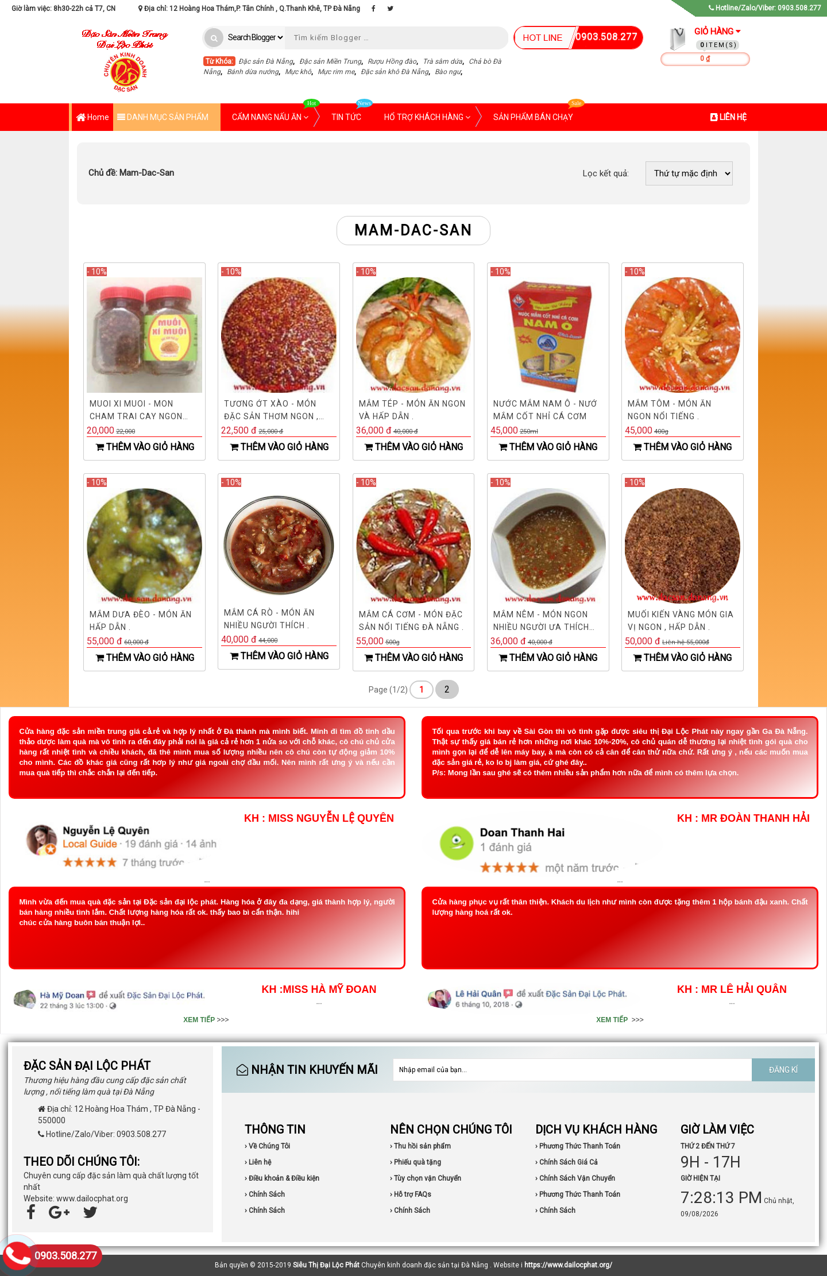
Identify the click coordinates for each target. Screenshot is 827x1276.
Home (92, 118)
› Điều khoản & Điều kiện (282, 1178)
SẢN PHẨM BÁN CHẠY (539, 112)
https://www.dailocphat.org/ (568, 1265)
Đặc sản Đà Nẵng (265, 61)
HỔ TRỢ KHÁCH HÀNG (427, 117)
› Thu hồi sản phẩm (420, 1146)
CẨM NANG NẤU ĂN (276, 112)
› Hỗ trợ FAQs (410, 1194)
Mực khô (298, 72)
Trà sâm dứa (442, 61)
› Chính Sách (265, 1194)
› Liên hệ (258, 1162)
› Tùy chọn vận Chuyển (425, 1178)
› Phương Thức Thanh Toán (577, 1146)
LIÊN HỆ (728, 117)
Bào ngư (448, 72)
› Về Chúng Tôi (267, 1146)
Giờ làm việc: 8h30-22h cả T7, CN (63, 9)
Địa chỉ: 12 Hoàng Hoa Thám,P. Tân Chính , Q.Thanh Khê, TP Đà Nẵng (249, 9)
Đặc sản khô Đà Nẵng (394, 72)
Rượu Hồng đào (392, 61)
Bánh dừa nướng (253, 72)
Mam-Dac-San (131, 173)
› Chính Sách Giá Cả (566, 1162)
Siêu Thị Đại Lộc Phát (326, 1265)
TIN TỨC (352, 112)
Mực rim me (336, 72)
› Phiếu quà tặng (415, 1162)
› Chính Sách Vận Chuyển (575, 1178)
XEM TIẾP (199, 1020)
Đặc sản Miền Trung (330, 61)
